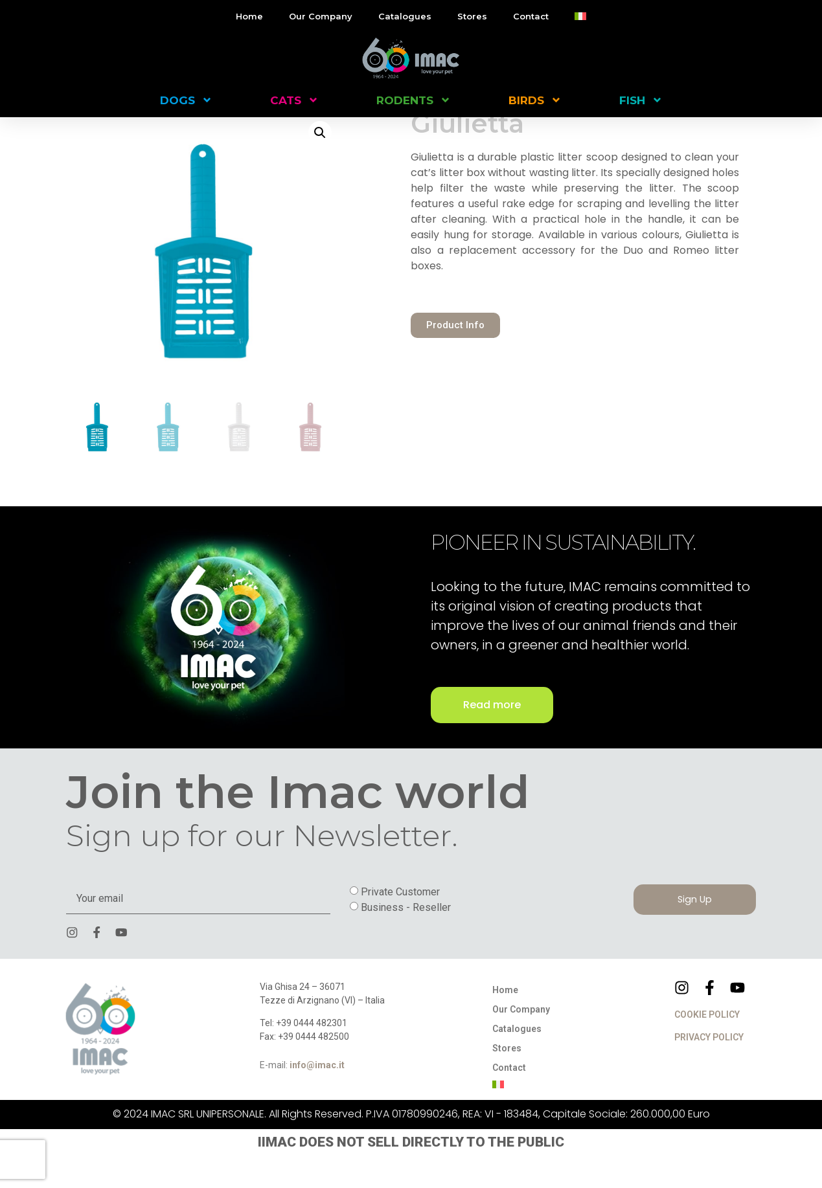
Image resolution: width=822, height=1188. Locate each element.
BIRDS (535, 100)
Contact (531, 16)
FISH (641, 100)
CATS (294, 100)
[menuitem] (580, 16)
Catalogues (404, 16)
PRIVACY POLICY (709, 1070)
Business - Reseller (406, 938)
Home (249, 16)
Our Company (320, 16)
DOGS (186, 100)
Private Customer (400, 923)
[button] (320, 163)
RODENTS (413, 100)
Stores (472, 16)
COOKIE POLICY (707, 1047)
